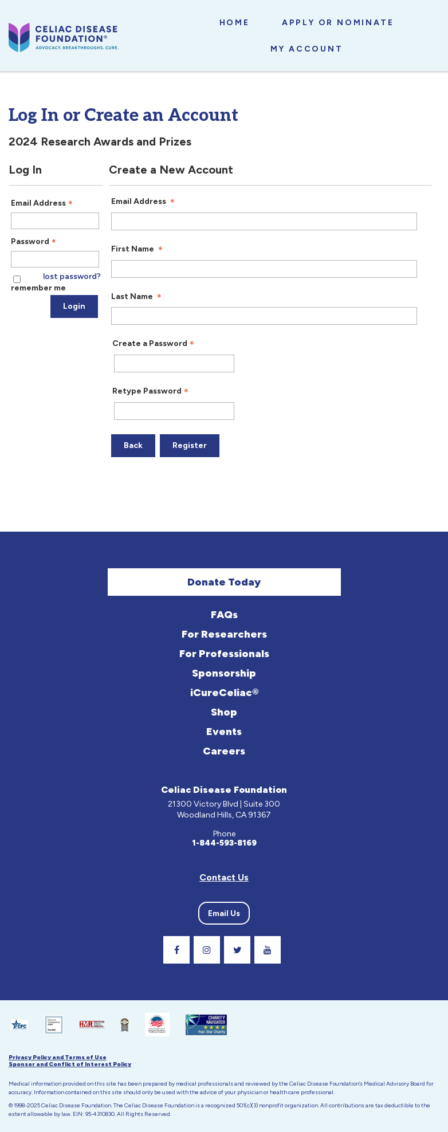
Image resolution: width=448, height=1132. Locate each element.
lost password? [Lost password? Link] (72, 276)
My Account (306, 49)
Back (133, 445)
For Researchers (224, 634)
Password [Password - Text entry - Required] (34, 241)
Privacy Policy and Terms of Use (58, 1057)
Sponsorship (224, 673)
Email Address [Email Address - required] (144, 201)
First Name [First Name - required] (138, 249)
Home (234, 22)
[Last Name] (264, 316)
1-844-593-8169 (224, 843)
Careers (224, 751)
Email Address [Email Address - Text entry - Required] (43, 203)
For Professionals (224, 653)
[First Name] (264, 269)
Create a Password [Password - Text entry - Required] (154, 343)
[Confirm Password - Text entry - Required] (174, 411)
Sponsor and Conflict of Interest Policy (70, 1064)
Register (189, 445)
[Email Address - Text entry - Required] (55, 221)
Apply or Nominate (338, 22)
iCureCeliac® (224, 692)
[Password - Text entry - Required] (55, 259)
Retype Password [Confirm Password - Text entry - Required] (151, 391)
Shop (224, 712)
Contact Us (224, 877)
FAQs (224, 614)
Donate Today (224, 582)
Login (74, 306)
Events (224, 731)
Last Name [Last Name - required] (137, 296)
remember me (38, 288)
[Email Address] (264, 221)
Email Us (224, 913)
